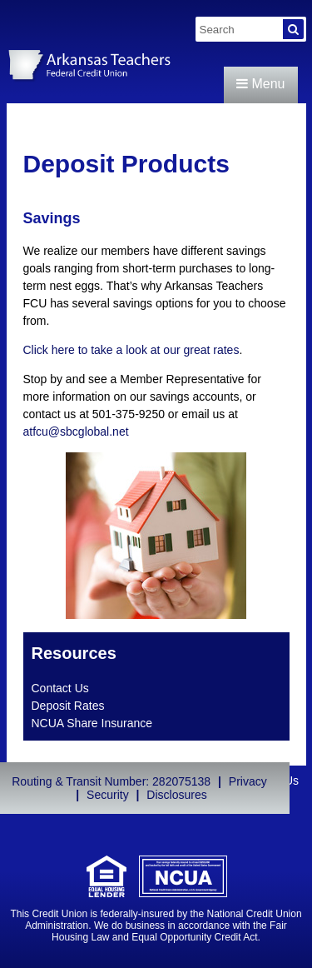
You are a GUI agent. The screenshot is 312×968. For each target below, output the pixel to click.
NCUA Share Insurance (92, 723)
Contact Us (60, 688)
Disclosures (176, 794)
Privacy (248, 781)
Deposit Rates (68, 705)
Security (108, 794)
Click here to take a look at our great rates (131, 350)
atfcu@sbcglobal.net (76, 431)
